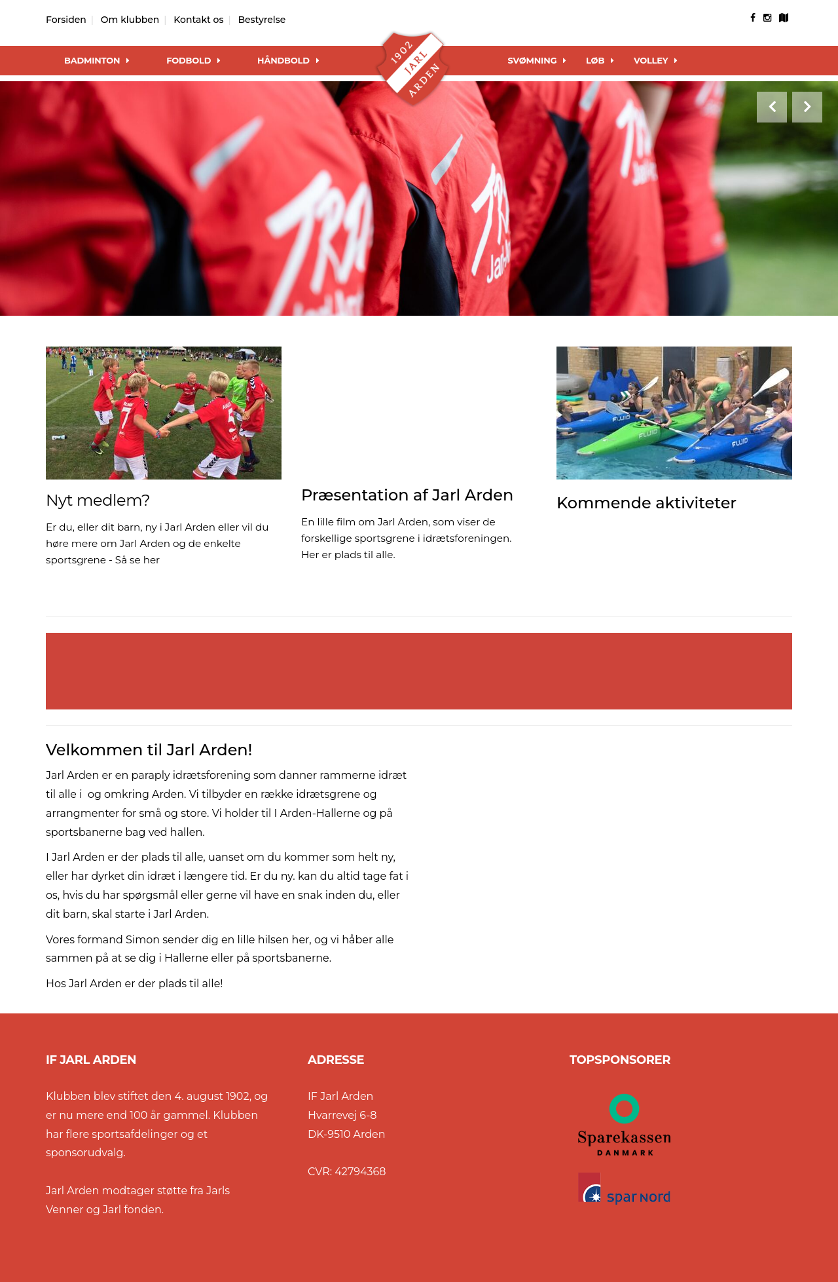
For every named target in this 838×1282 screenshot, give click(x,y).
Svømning (537, 60)
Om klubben (130, 20)
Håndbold (288, 60)
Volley (656, 60)
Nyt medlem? (98, 500)
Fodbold (193, 60)
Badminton (97, 60)
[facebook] (753, 18)
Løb (600, 60)
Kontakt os (198, 20)
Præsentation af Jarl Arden (407, 494)
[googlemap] (783, 18)
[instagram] (767, 18)
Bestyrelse (261, 20)
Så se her (137, 560)
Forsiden (66, 20)
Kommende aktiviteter (646, 502)
